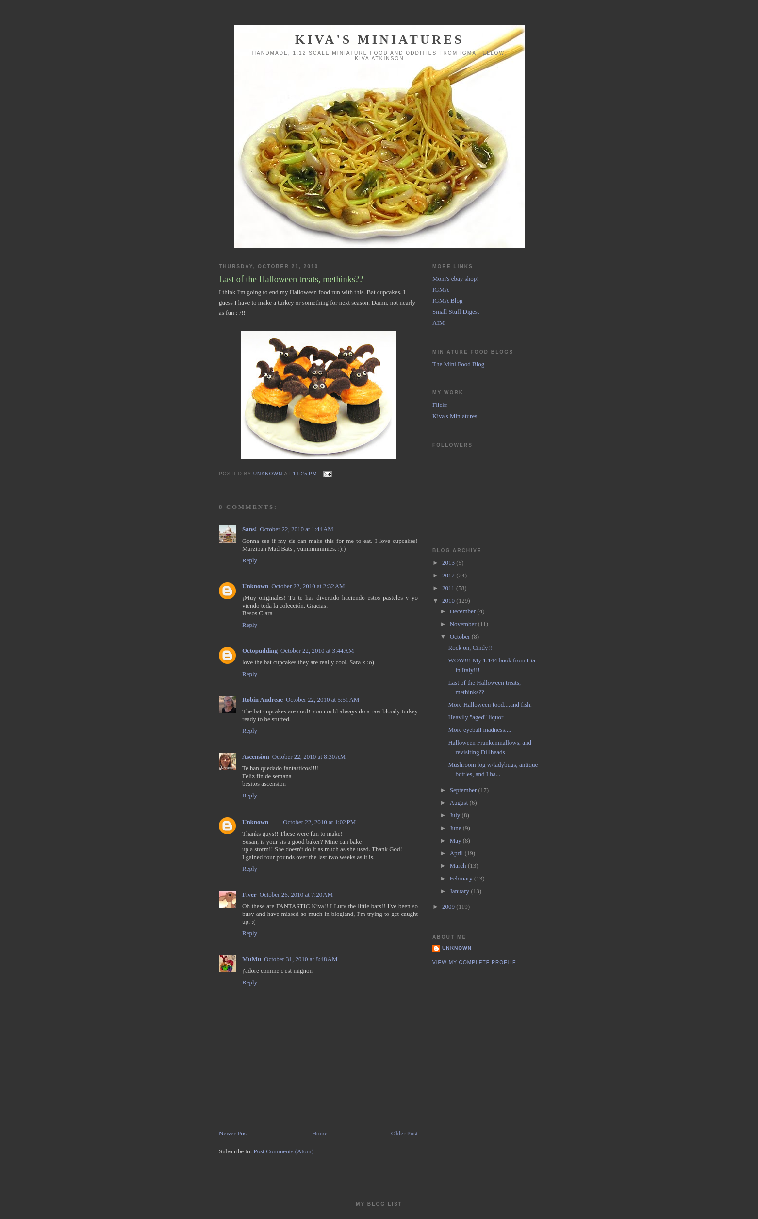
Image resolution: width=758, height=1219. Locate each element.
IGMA (440, 289)
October (461, 636)
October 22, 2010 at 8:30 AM (309, 756)
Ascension (255, 756)
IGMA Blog (447, 300)
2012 (449, 575)
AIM (438, 322)
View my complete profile (474, 962)
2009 (449, 906)
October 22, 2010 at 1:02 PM (319, 822)
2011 (449, 588)
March (459, 865)
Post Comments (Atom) (284, 1151)
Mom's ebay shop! (455, 278)
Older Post (404, 1133)
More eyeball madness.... (479, 729)
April (457, 853)
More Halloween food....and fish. (490, 704)
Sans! (249, 529)
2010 (449, 600)
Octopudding (260, 650)
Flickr (439, 404)
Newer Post (233, 1133)
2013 (449, 562)
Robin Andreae (262, 699)
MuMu (251, 959)
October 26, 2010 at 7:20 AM (296, 894)
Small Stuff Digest (455, 311)
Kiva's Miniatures (379, 40)
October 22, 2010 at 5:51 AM (322, 699)
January (460, 891)
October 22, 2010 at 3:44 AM (317, 650)
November (464, 623)
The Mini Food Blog (458, 364)
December (464, 611)
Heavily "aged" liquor (475, 717)
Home (320, 1133)
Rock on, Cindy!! (470, 647)
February (462, 878)
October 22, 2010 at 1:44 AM (296, 529)
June (456, 827)
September (464, 790)
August (460, 802)
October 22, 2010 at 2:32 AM (308, 586)
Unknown (255, 586)
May (456, 840)
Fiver (249, 894)
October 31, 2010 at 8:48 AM (300, 959)
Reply (249, 560)
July (456, 815)
